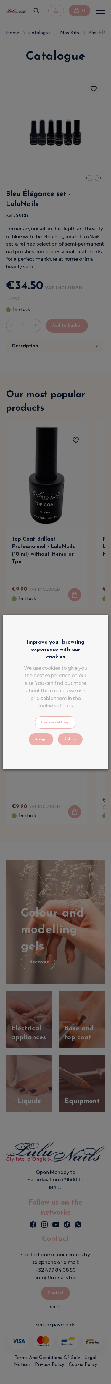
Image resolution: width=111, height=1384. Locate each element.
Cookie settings (55, 722)
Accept (41, 739)
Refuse (70, 739)
